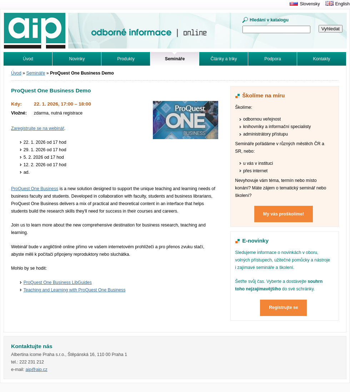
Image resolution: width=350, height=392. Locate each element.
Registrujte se (283, 307)
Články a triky (224, 58)
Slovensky (310, 3)
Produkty (126, 58)
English (342, 3)
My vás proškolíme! (283, 214)
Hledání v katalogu (269, 19)
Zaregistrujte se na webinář (37, 128)
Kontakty (321, 58)
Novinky (77, 58)
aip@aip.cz (36, 369)
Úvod (28, 58)
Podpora (272, 58)
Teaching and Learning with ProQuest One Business (75, 289)
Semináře (35, 73)
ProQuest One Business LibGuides (58, 282)
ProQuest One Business (34, 188)
